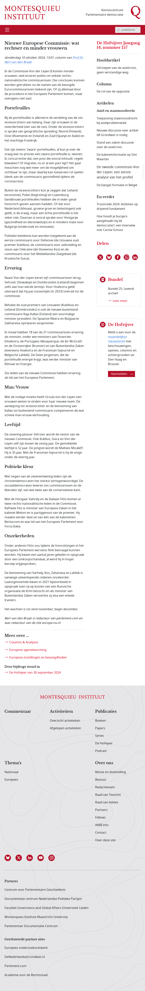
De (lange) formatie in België (117, 185)
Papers (100, 728)
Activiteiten (61, 711)
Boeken (100, 720)
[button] (10, 858)
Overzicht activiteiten (65, 720)
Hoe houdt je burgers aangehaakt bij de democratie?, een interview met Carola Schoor (116, 223)
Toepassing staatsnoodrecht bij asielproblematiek (117, 120)
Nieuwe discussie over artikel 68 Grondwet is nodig (117, 132)
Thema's (13, 763)
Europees (11, 779)
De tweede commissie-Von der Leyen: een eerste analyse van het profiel (118, 172)
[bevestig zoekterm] (118, 30)
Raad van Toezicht (108, 795)
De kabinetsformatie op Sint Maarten (117, 157)
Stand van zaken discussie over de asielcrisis (115, 144)
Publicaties (105, 711)
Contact (100, 832)
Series (99, 736)
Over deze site (105, 840)
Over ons (104, 763)
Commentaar (18, 711)
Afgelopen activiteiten (65, 728)
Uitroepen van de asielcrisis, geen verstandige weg (117, 70)
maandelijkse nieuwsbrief (117, 339)
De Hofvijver (104, 743)
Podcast (101, 751)
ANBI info (102, 825)
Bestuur (100, 779)
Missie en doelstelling (110, 772)
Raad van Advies (106, 802)
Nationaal (11, 772)
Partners (101, 810)
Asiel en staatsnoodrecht (116, 111)
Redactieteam (105, 787)
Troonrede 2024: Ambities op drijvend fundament (117, 206)
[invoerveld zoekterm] (127, 30)
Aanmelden (122, 374)
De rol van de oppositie (113, 91)
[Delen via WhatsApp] (127, 257)
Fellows (100, 817)
